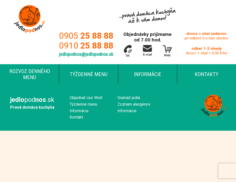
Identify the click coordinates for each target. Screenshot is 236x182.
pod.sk (32, 99)
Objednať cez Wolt (86, 97)
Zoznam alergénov (133, 104)
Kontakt (76, 117)
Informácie (147, 74)
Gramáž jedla (128, 97)
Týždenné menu (88, 74)
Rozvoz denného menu (29, 74)
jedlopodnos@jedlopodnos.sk (86, 54)
